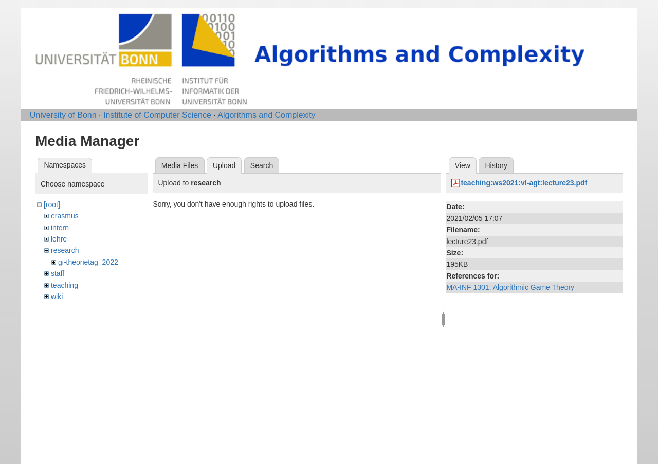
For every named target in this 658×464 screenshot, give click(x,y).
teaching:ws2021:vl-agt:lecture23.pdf (524, 183)
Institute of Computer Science (157, 114)
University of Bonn (63, 114)
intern (60, 228)
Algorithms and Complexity (266, 114)
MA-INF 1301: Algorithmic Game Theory (510, 287)
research (65, 250)
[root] (52, 204)
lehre (59, 239)
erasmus (65, 216)
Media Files (179, 165)
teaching (64, 285)
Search (261, 165)
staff (57, 273)
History (496, 165)
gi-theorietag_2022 (88, 262)
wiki (57, 296)
